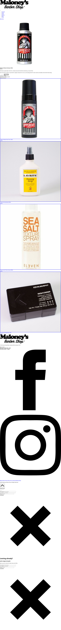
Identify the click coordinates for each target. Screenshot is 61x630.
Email (1, 493)
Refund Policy (2, 480)
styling (5, 76)
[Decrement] (0, 74)
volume (8, 76)
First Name (2, 491)
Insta (3, 13)
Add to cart (6, 74)
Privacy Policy (7, 480)
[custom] (30, 479)
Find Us (3, 15)
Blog (3, 16)
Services (3, 11)
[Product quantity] (2, 74)
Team (3, 12)
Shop (3, 17)
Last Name (2, 492)
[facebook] (30, 409)
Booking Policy (18, 480)
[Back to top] (2, 486)
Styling (5, 75)
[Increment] (3, 74)
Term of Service (13, 480)
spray (3, 76)
